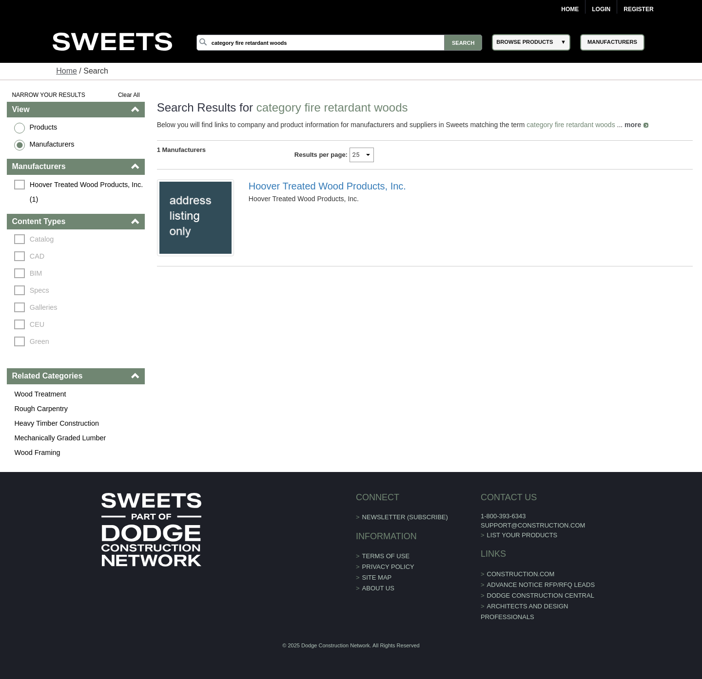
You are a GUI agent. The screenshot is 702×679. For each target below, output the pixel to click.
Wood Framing (37, 452)
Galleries (44, 307)
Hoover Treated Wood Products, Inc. (327, 186)
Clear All (129, 95)
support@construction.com (533, 525)
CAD (37, 256)
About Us (378, 588)
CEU (37, 324)
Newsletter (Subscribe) (405, 517)
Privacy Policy (388, 566)
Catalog (42, 239)
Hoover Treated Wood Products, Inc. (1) (87, 192)
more (632, 125)
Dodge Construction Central (540, 595)
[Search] (339, 43)
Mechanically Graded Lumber (60, 438)
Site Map (377, 577)
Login (601, 9)
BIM (36, 273)
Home (570, 9)
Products (43, 127)
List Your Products (522, 535)
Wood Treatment (40, 394)
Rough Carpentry (41, 409)
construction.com (521, 574)
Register (638, 9)
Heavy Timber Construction (56, 423)
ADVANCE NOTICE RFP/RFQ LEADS (541, 584)
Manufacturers (51, 144)
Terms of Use (386, 556)
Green (39, 341)
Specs (39, 290)
